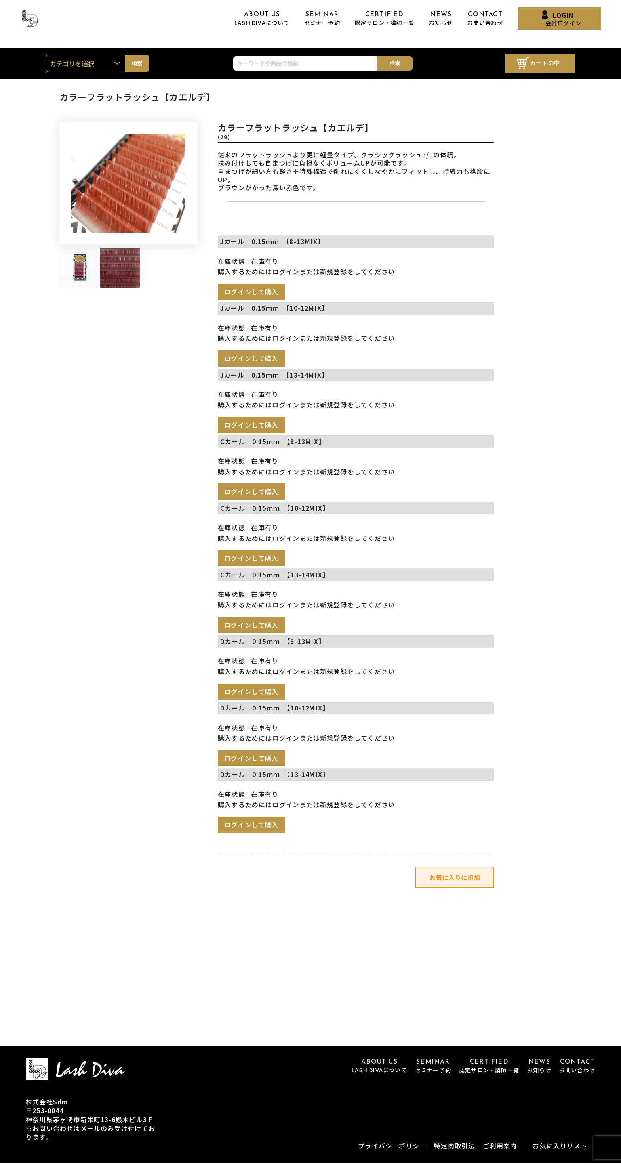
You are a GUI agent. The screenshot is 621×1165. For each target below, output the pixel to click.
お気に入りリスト (560, 1147)
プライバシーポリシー (392, 1147)
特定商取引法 (454, 1147)
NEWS (441, 18)
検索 (395, 63)
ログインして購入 (251, 291)
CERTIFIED (384, 18)
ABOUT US (262, 18)
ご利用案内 (500, 1147)
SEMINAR (322, 18)
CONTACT (485, 18)
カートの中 (545, 64)
